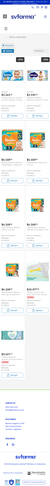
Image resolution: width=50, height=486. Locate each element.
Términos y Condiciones (36, 464)
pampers (7, 45)
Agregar (12, 115)
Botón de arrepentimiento (34, 482)
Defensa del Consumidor (13, 473)
